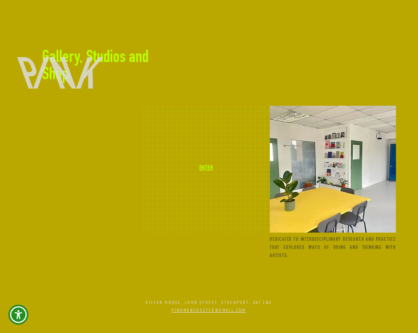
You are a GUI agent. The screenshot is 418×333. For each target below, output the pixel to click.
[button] (18, 314)
